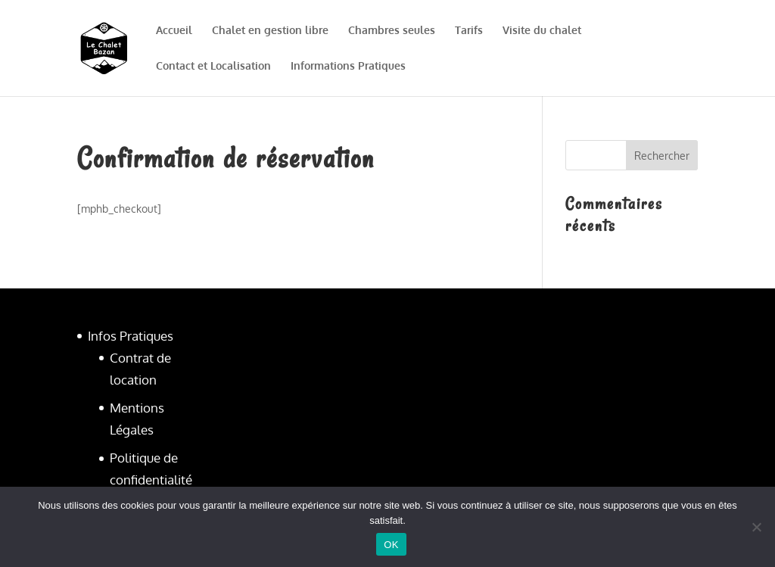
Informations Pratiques (348, 66)
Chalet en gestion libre (270, 30)
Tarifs (469, 30)
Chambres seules (391, 30)
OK (391, 544)
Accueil (174, 30)
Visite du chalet (542, 30)
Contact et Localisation (213, 66)
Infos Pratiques (130, 336)
